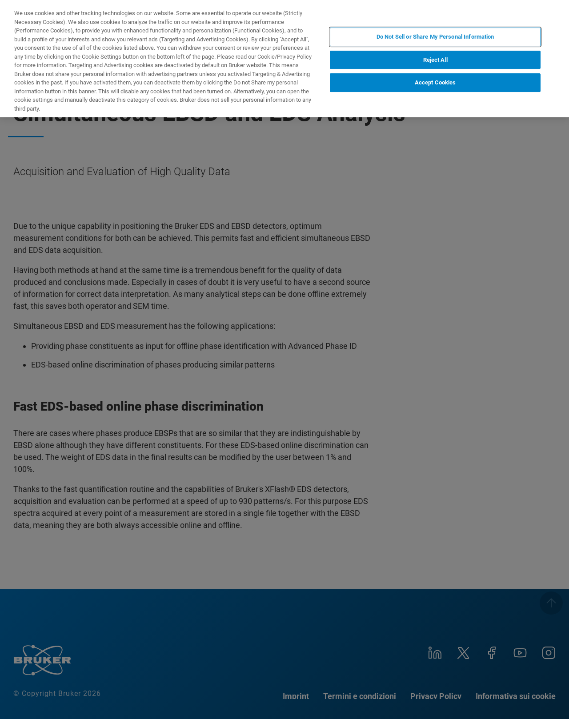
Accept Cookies (435, 82)
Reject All (435, 59)
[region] (284, 58)
